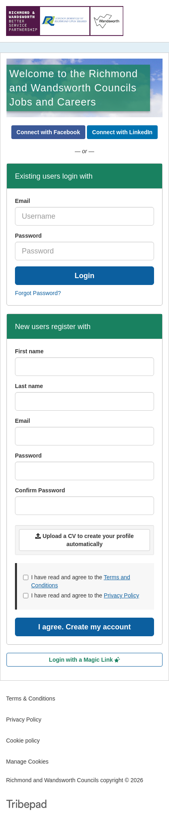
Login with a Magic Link (84, 659)
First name (29, 351)
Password (28, 235)
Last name (29, 386)
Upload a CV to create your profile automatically (84, 540)
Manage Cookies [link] (27, 761)
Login (85, 276)
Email (22, 201)
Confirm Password (40, 490)
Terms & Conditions (30, 698)
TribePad (26, 806)
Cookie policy (23, 740)
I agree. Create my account (84, 627)
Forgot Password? (38, 293)
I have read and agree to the (76, 581)
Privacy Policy (121, 595)
